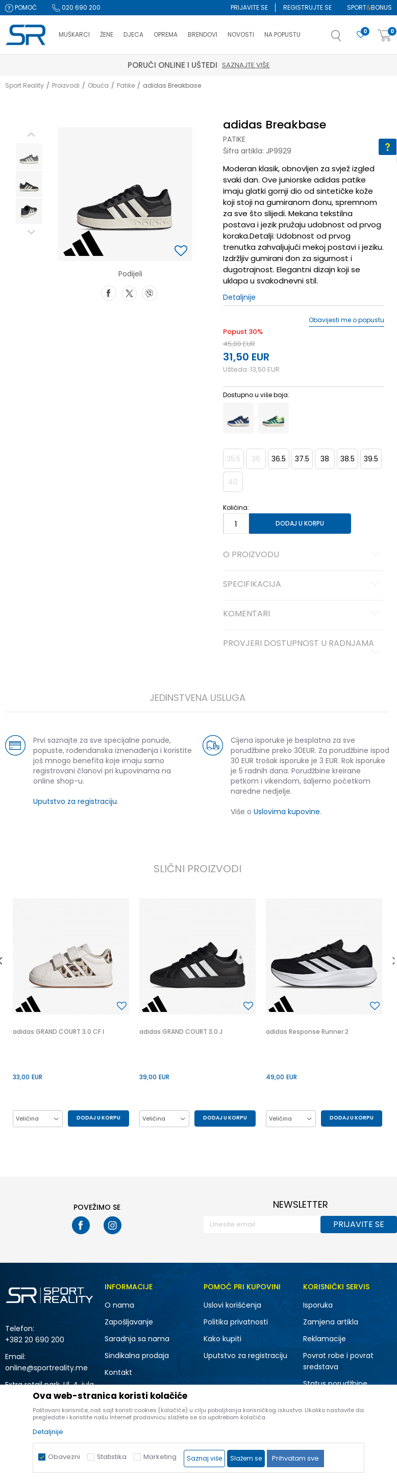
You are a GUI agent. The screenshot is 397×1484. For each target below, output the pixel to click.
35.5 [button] (233, 459)
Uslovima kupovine (287, 811)
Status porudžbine (335, 1383)
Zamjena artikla (330, 1322)
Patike (126, 85)
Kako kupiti (222, 1339)
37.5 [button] (302, 459)
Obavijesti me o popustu (346, 320)
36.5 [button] (278, 459)
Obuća (98, 85)
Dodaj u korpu (300, 523)
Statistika (112, 1457)
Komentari (303, 614)
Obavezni (64, 1457)
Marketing (160, 1457)
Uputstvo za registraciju (75, 801)
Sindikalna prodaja (137, 1355)
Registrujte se (307, 7)
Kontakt (118, 1372)
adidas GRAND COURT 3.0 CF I (58, 1031)
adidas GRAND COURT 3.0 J (180, 1031)
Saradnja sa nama (137, 1339)
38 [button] (324, 459)
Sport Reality (24, 85)
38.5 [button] (347, 459)
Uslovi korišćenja (232, 1305)
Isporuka (318, 1305)
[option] (29, 156)
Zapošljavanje (129, 1322)
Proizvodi (66, 85)
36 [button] (256, 459)
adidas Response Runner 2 (307, 1031)
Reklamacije (324, 1339)
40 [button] (233, 482)
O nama (119, 1305)
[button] (346, 39)
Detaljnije (239, 297)
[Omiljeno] (361, 35)
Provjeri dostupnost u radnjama (303, 647)
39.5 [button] (371, 459)
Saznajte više (246, 65)
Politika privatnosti (236, 1322)
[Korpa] (385, 36)
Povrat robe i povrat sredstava (338, 1361)
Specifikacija (303, 585)
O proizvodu (303, 555)
